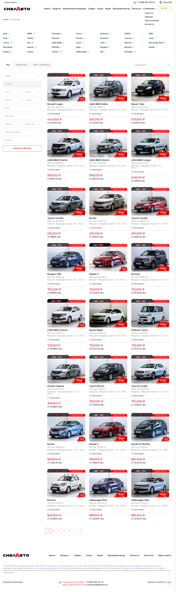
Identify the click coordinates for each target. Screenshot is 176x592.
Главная (6, 19)
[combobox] (22, 76)
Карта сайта (164, 556)
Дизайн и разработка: (159, 582)
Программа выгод (116, 556)
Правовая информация (13, 582)
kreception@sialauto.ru (97, 585)
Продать (56, 9)
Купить (52, 556)
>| (80, 531)
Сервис (77, 556)
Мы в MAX (165, 2)
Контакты (149, 556)
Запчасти (134, 556)
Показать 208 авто (22, 148)
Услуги (89, 556)
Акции (100, 556)
